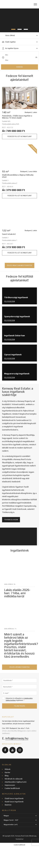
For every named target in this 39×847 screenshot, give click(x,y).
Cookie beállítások (12, 788)
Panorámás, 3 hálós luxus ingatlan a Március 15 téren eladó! (17, 117)
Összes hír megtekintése (19, 667)
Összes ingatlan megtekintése (19, 265)
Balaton (8, 805)
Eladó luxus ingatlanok (14, 798)
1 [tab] (13, 29)
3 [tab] (26, 29)
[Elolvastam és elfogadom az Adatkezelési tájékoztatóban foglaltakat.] (3, 698)
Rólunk (7, 769)
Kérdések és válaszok (13, 779)
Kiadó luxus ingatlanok (14, 801)
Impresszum (10, 785)
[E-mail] (19, 693)
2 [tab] (19, 29)
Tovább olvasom (11, 520)
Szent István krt (9, 234)
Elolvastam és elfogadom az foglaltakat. (17, 699)
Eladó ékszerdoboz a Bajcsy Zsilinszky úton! (17, 176)
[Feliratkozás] (19, 706)
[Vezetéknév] (19, 680)
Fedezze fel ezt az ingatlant (19, 136)
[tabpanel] (19, 20)
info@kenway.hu (16, 738)
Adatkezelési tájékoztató (15, 782)
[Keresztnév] (19, 687)
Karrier (7, 772)
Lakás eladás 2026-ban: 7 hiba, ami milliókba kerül (17, 593)
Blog (6, 775)
